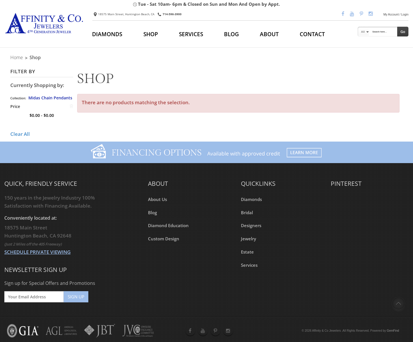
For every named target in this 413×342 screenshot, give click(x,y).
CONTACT (312, 34)
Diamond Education (168, 225)
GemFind (393, 330)
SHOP (150, 34)
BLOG (231, 34)
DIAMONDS (107, 34)
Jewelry (248, 238)
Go (402, 31)
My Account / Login (396, 14)
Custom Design (163, 238)
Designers (251, 225)
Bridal (247, 212)
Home (16, 57)
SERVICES (191, 34)
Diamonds (251, 199)
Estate (247, 251)
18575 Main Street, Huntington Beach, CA (124, 14)
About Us (157, 199)
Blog (152, 212)
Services (249, 265)
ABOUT (269, 34)
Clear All (20, 134)
